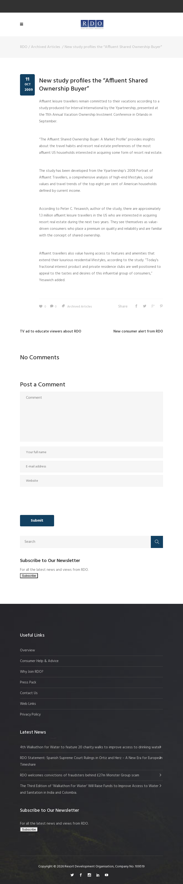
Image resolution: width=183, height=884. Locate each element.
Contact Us (29, 693)
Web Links (28, 704)
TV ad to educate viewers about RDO (50, 331)
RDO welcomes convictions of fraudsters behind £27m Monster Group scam (79, 775)
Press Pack (28, 682)
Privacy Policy (30, 714)
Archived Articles (45, 47)
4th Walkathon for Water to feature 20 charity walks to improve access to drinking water (90, 747)
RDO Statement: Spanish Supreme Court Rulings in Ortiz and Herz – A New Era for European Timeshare (91, 761)
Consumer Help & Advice (39, 661)
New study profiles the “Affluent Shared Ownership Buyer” (93, 85)
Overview (27, 650)
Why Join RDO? (31, 672)
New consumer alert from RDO (138, 331)
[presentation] (56, 501)
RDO (23, 47)
